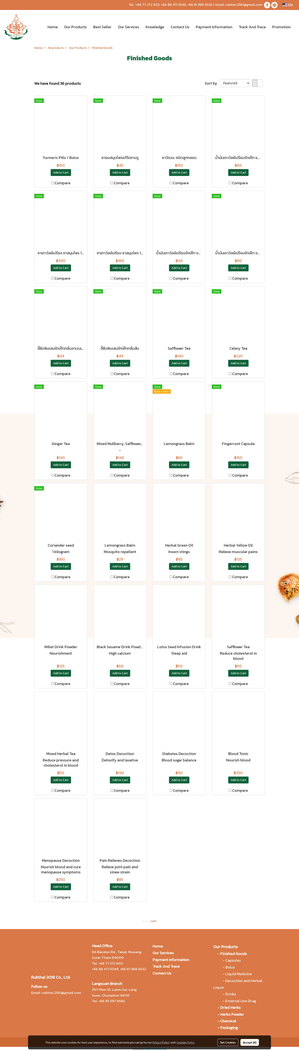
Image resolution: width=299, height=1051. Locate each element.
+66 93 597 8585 (112, 1001)
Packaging (229, 1027)
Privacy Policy (160, 1042)
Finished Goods (233, 953)
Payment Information (214, 27)
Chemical (228, 1021)
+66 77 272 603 (147, 4)
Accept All (249, 1042)
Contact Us (180, 27)
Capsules (233, 960)
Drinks (230, 994)
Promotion (281, 27)
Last (153, 921)
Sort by (212, 83)
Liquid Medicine (238, 974)
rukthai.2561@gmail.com (243, 4)
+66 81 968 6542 (199, 4)
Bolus (230, 967)
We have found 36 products (57, 83)
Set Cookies (228, 1042)
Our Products (75, 27)
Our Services (128, 27)
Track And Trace (252, 27)
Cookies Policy (186, 1042)
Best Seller (102, 27)
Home (53, 27)
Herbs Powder (232, 1014)
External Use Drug (241, 1001)
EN (287, 5)
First (145, 921)
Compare (62, 183)
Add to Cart (61, 172)
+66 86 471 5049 (173, 4)
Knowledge (155, 27)
